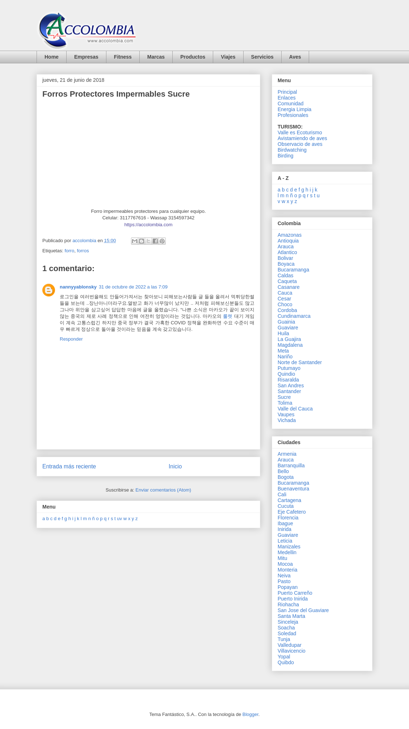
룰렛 (227, 316)
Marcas (156, 57)
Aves (295, 57)
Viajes (228, 57)
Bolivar (285, 258)
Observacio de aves (300, 144)
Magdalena (290, 345)
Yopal (284, 657)
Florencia (288, 518)
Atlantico (287, 252)
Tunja (284, 639)
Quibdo (286, 662)
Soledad (287, 633)
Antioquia (288, 241)
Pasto (284, 581)
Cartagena (289, 500)
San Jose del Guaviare (303, 610)
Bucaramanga (293, 270)
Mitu (282, 558)
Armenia (287, 454)
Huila (283, 333)
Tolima (285, 403)
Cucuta (286, 506)
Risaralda (288, 380)
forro (69, 250)
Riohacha (288, 604)
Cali (282, 494)
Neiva (284, 575)
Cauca (285, 293)
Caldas (286, 275)
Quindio (286, 374)
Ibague (285, 523)
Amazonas (290, 235)
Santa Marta (291, 616)
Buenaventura (293, 489)
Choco (285, 304)
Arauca (286, 246)
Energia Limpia (294, 109)
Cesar (284, 299)
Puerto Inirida (293, 599)
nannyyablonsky (78, 287)
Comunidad (291, 103)
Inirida (284, 529)
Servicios (262, 57)
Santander (289, 391)
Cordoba (287, 310)
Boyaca (286, 264)
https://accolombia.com (149, 224)
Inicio (175, 466)
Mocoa (285, 564)
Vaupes (286, 414)
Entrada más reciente (69, 466)
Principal (287, 92)
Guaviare (288, 327)
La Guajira (289, 339)
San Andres (291, 385)
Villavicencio (291, 651)
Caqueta (287, 281)
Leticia (285, 541)
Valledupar (290, 645)
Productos (192, 57)
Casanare (289, 287)
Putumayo (289, 368)
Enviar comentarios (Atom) (163, 490)
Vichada (287, 420)
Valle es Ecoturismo (300, 132)
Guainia (286, 322)
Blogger (250, 714)
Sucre (284, 397)
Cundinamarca (294, 316)
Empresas (86, 57)
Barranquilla (291, 465)
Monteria (287, 570)
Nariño (285, 356)
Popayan (288, 587)
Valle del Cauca (295, 409)
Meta (283, 351)
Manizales (289, 546)
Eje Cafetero (292, 512)
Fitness (123, 57)
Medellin (287, 552)
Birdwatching (292, 150)
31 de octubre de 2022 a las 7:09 (133, 287)
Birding (286, 156)
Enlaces (287, 98)
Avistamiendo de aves (302, 138)
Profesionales (293, 115)
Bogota (286, 477)
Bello (283, 471)
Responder (71, 339)
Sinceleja (288, 622)
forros (83, 250)
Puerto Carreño (295, 593)
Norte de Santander (300, 362)
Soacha (286, 628)
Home (52, 57)
